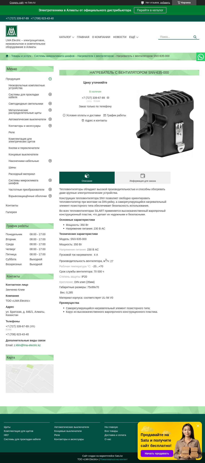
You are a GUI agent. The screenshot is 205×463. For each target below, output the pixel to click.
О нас (108, 439)
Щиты (7, 427)
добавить (165, 2)
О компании (101, 37)
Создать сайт (17, 2)
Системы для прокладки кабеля (24, 96)
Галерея (11, 212)
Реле (12, 132)
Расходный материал (22, 173)
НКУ (6, 435)
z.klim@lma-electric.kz (27, 345)
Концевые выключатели (23, 154)
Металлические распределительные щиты (25, 111)
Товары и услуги (21, 56)
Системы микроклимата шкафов (54, 56)
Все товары (111, 431)
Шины (12, 167)
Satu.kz (119, 456)
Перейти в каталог (150, 10)
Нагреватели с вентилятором (95, 56)
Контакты (12, 205)
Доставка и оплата (115, 435)
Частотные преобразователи (26, 189)
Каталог (65, 37)
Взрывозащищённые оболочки (28, 196)
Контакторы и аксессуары (25, 125)
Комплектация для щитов (18, 431)
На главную (111, 427)
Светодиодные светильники (26, 103)
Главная (83, 37)
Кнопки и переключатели (24, 147)
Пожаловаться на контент (113, 459)
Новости (119, 37)
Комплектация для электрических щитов (22, 140)
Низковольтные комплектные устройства (27, 87)
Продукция (13, 78)
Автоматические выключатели (27, 119)
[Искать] (195, 37)
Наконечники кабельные (24, 160)
